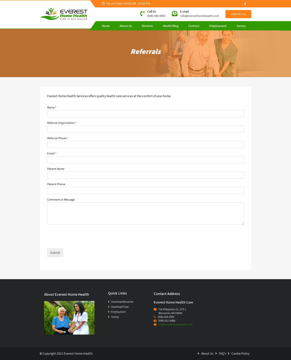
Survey (241, 26)
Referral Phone (57, 138)
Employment (218, 26)
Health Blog (171, 26)
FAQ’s (222, 353)
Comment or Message (61, 200)
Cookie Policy (240, 353)
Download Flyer (121, 306)
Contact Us (238, 14)
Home (106, 26)
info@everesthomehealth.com (199, 16)
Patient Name (55, 169)
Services (147, 26)
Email (51, 153)
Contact (194, 26)
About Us (126, 26)
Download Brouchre (123, 302)
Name (51, 107)
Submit (55, 253)
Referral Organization (62, 123)
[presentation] (75, 242)
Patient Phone (56, 184)
